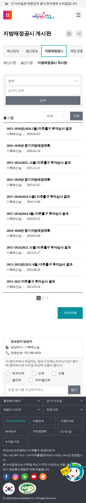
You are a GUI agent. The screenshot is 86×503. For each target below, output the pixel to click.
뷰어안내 (10, 431)
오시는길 (65, 431)
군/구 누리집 (54, 400)
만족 (41, 373)
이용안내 (38, 421)
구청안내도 (67, 421)
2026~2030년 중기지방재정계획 (28, 145)
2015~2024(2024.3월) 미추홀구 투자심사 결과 (38, 213)
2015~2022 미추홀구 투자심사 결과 (31, 281)
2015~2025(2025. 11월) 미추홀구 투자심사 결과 (39, 162)
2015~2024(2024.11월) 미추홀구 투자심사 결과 (38, 196)
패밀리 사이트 (12, 409)
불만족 (16, 380)
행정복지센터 (12, 400)
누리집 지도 (12, 441)
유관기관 (52, 409)
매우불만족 (42, 380)
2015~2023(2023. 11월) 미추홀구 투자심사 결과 (39, 247)
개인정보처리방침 (15, 421)
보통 (61, 373)
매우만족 (18, 373)
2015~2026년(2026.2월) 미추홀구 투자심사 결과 (39, 128)
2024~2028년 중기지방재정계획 (28, 230)
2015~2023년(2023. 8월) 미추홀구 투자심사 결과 (39, 264)
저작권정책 (39, 431)
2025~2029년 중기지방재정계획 (28, 179)
